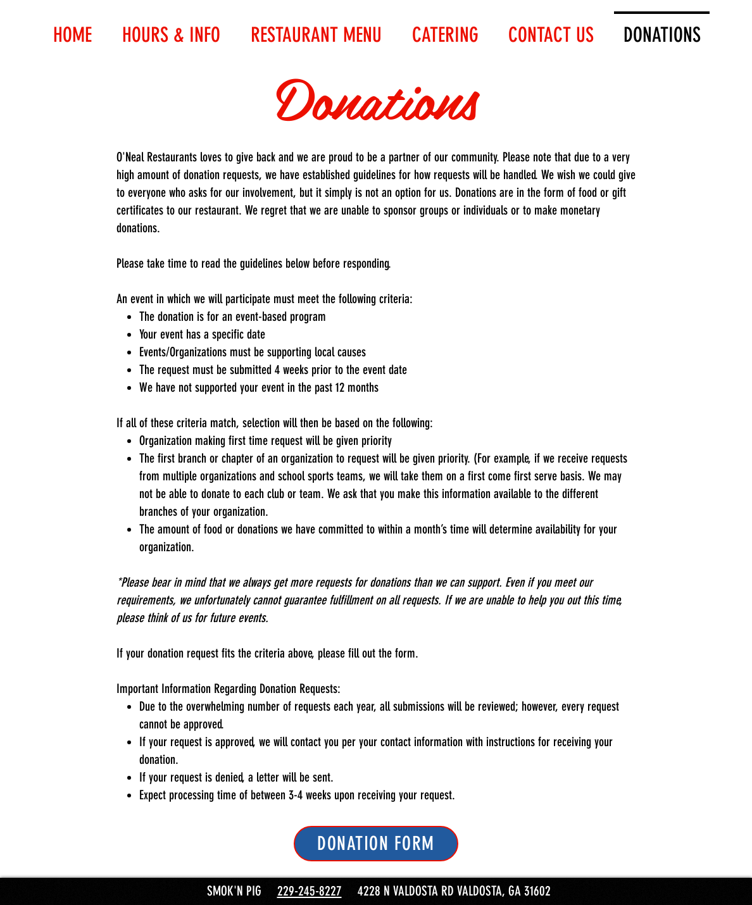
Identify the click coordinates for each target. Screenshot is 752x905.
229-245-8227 (309, 891)
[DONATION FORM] (376, 843)
